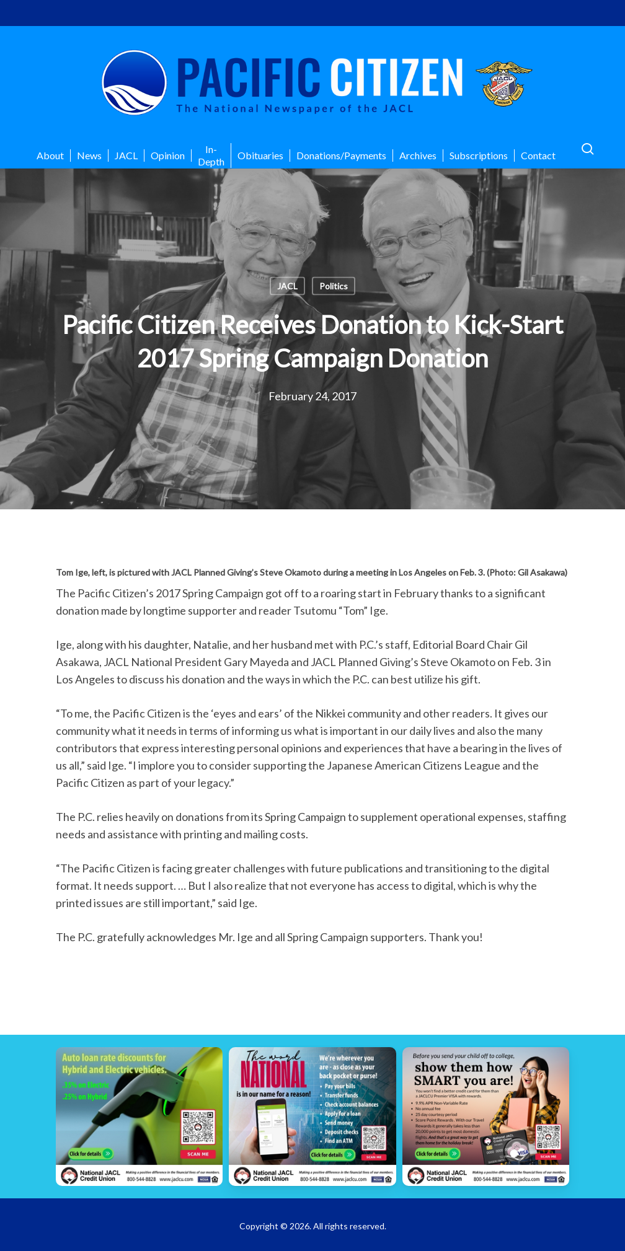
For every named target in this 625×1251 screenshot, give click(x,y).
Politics (333, 286)
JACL (287, 286)
